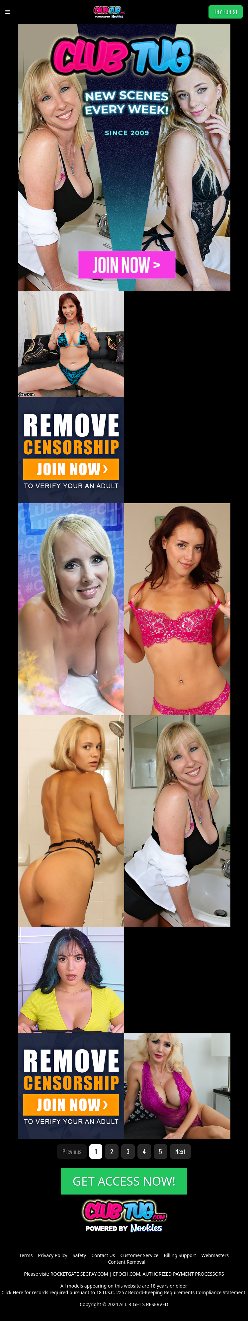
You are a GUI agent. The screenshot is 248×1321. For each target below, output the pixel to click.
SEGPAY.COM (94, 1274)
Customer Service (139, 1255)
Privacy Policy (52, 1255)
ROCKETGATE (64, 1274)
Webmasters (215, 1255)
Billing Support (180, 1255)
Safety (79, 1255)
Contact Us (103, 1255)
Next (180, 1151)
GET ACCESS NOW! (124, 1181)
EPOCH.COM (126, 1274)
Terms (26, 1255)
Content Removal (126, 1262)
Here (18, 1292)
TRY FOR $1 (225, 12)
